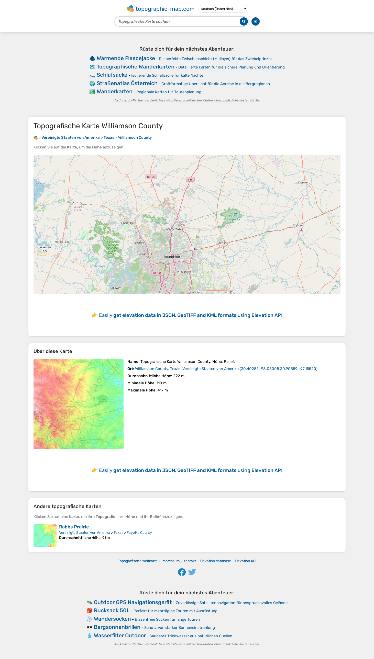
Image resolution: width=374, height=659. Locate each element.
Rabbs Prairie (74, 527)
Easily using (191, 315)
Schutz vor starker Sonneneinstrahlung (179, 627)
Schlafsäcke (112, 75)
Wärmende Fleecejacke (126, 58)
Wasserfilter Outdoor (120, 635)
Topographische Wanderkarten (135, 66)
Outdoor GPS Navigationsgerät (133, 602)
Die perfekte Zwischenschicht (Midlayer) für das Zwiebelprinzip (215, 58)
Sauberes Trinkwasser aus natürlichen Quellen (191, 636)
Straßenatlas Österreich (127, 83)
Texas (118, 532)
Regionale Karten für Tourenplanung (168, 92)
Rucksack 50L (112, 610)
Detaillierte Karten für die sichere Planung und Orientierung (231, 67)
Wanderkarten (115, 91)
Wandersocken (112, 619)
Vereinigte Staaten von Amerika (84, 532)
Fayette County (139, 532)
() (226, 368)
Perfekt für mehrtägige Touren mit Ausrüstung (175, 611)
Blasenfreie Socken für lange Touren (167, 619)
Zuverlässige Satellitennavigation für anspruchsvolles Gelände (232, 602)
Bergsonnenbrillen (117, 627)
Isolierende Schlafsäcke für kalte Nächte (167, 75)
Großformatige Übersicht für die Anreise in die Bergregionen (215, 84)
